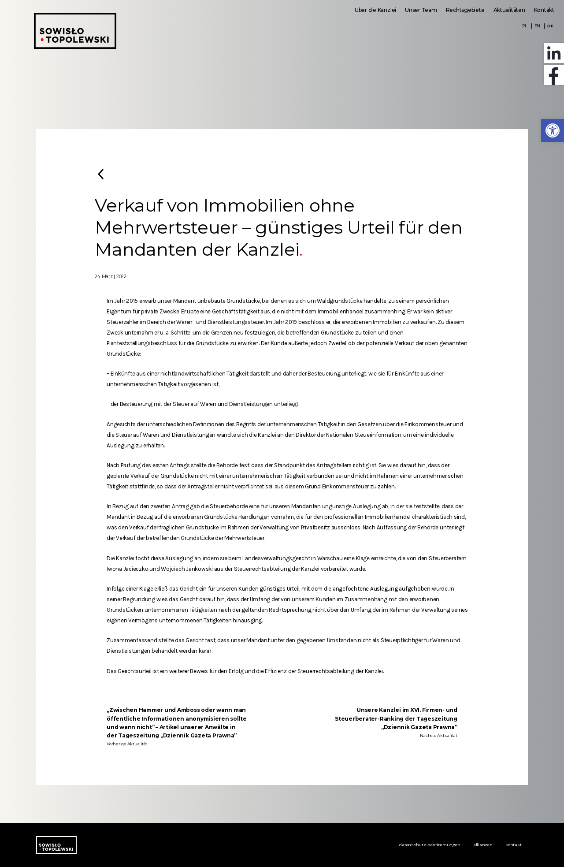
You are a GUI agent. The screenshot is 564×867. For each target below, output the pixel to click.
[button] (552, 130)
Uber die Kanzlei (375, 10)
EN (537, 25)
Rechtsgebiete (465, 10)
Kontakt (544, 10)
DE (550, 25)
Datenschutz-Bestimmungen (429, 845)
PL (524, 25)
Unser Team (421, 10)
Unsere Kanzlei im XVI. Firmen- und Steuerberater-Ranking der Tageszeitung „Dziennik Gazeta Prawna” (396, 718)
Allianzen (483, 845)
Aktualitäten (509, 10)
